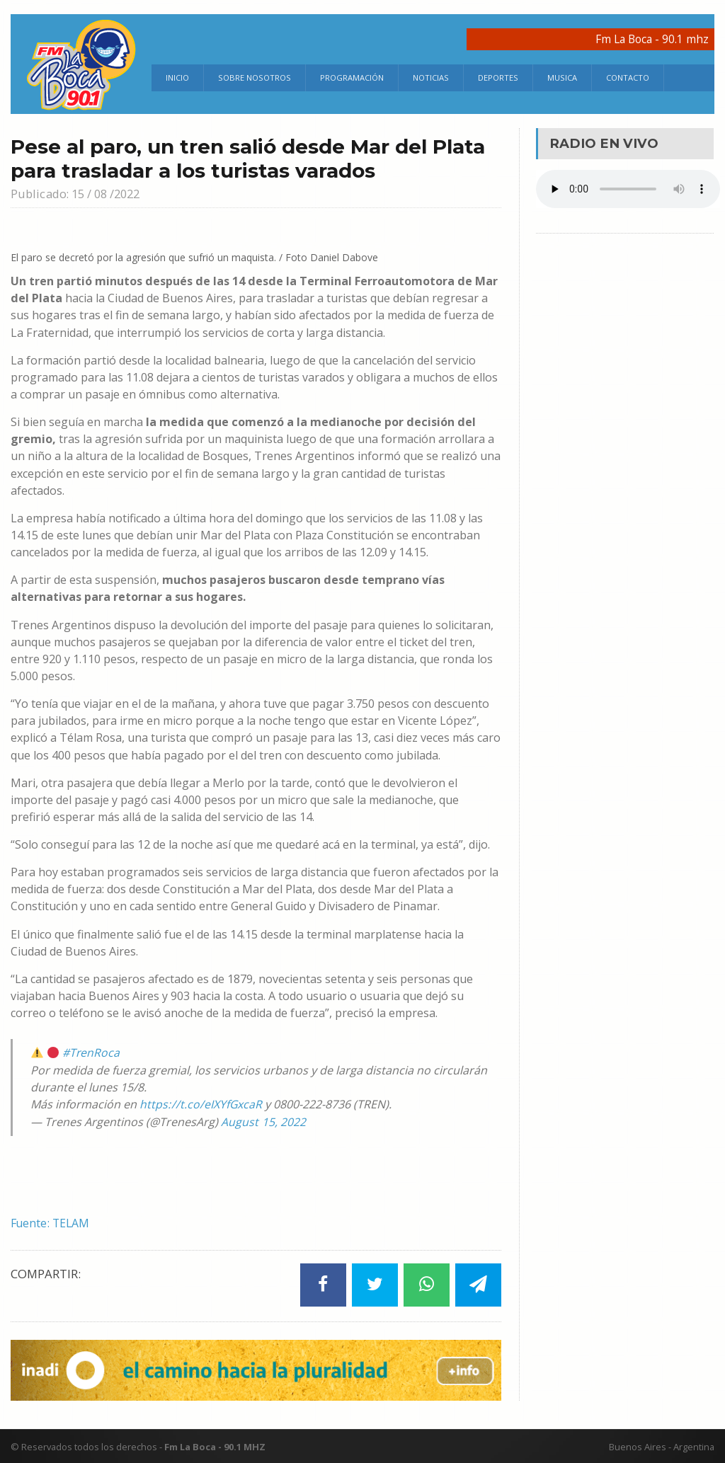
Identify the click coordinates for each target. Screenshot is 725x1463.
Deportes (498, 77)
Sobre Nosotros (254, 77)
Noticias (431, 77)
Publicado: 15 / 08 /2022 (78, 193)
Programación (352, 77)
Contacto (627, 77)
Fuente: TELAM (51, 1222)
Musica (562, 77)
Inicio (177, 77)
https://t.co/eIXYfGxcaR (200, 1104)
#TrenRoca (91, 1052)
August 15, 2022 (263, 1121)
